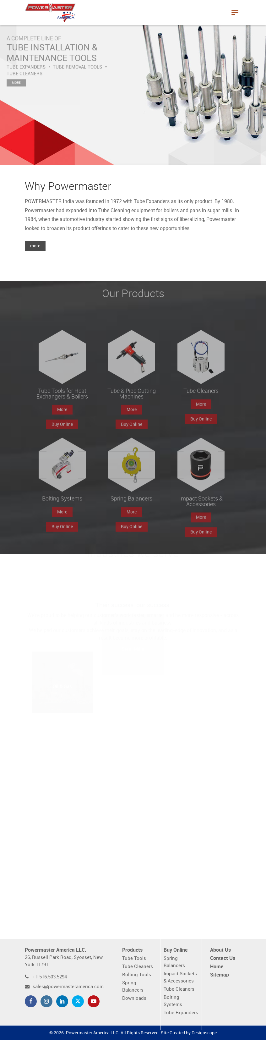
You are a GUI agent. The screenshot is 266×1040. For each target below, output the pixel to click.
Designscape (204, 1033)
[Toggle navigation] (235, 13)
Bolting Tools (136, 974)
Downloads (134, 998)
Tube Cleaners (137, 966)
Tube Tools (134, 958)
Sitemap (219, 975)
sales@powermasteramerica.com (68, 986)
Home (216, 967)
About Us (220, 950)
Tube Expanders (181, 1012)
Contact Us (222, 958)
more (35, 246)
